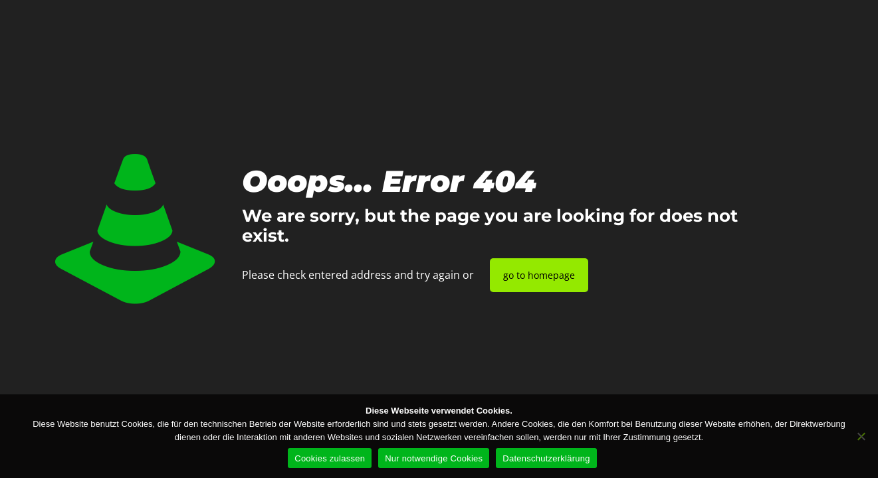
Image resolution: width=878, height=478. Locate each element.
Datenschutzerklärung (546, 458)
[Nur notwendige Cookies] (861, 436)
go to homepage (539, 275)
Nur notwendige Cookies (434, 458)
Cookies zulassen (329, 458)
